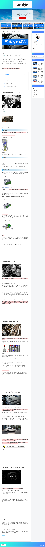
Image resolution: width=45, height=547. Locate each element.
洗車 (33, 96)
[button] (43, 56)
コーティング (35, 94)
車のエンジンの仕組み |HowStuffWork (6, 211)
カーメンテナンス (35, 90)
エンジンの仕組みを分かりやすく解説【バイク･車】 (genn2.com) (9, 123)
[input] (38, 57)
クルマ (34, 92)
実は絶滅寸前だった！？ (9, 82)
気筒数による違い (9, 79)
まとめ (7, 88)
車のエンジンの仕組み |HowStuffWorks (6, 232)
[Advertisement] (15, 253)
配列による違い (9, 80)
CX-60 (3, 536)
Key (38, 40)
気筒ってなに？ (9, 78)
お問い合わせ (42, 544)
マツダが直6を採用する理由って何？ (11, 85)
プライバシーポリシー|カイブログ (36, 544)
